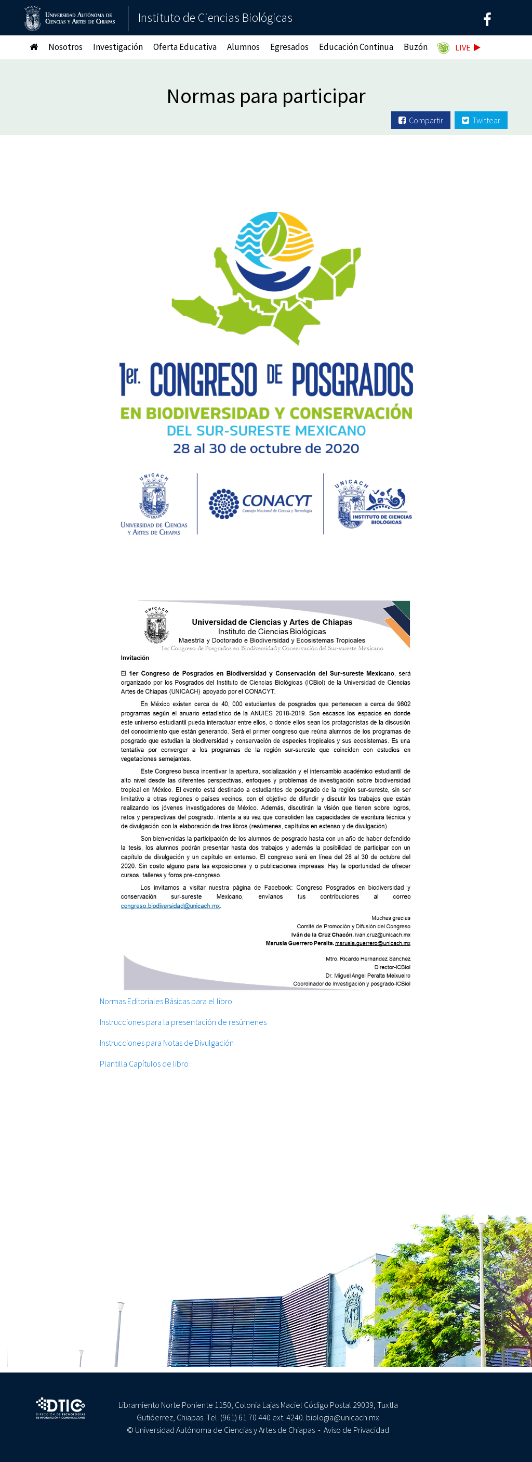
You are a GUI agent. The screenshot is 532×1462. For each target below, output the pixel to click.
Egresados (289, 47)
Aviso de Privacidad (356, 1430)
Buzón (416, 47)
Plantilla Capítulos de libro (144, 1063)
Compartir (420, 120)
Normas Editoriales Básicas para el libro (166, 1001)
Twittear (481, 120)
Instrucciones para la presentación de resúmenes (183, 1022)
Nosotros (65, 47)
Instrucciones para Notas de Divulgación (167, 1042)
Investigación (118, 47)
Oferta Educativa (185, 47)
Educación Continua (356, 47)
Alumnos (243, 47)
